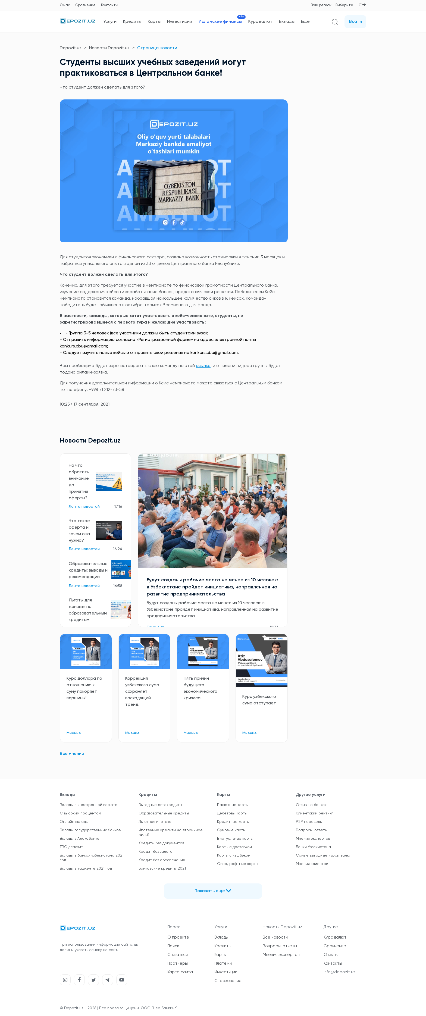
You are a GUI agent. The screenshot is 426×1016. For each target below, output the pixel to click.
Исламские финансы (220, 21)
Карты (154, 22)
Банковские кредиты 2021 (162, 868)
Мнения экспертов (313, 839)
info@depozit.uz (339, 972)
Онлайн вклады (74, 822)
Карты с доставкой (234, 847)
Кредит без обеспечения (162, 860)
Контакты (109, 5)
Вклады (287, 22)
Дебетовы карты (232, 813)
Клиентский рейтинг (314, 813)
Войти (355, 22)
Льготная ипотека (155, 822)
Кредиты (132, 22)
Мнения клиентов (312, 864)
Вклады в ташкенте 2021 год (86, 868)
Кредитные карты (233, 822)
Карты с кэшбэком (233, 855)
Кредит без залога (156, 852)
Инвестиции (179, 22)
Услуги (110, 22)
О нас (65, 5)
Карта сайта (180, 972)
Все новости (275, 937)
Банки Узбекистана (313, 847)
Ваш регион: (321, 5)
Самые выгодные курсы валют (324, 855)
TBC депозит (71, 847)
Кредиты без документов (161, 843)
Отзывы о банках (311, 805)
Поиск (173, 946)
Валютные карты (232, 805)
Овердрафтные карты (237, 864)
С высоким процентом (80, 813)
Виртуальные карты (235, 839)
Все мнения (72, 754)
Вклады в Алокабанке (79, 839)
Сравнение (85, 5)
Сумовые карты (231, 830)
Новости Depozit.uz (109, 48)
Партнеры (177, 963)
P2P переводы (309, 822)
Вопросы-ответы (311, 830)
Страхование (228, 981)
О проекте (178, 937)
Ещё (305, 22)
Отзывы (331, 955)
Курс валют (260, 22)
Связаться (177, 955)
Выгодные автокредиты (160, 805)
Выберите (344, 5)
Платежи (223, 963)
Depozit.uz (71, 48)
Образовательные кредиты (164, 813)
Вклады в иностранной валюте (88, 805)
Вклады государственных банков (90, 830)
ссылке (203, 366)
